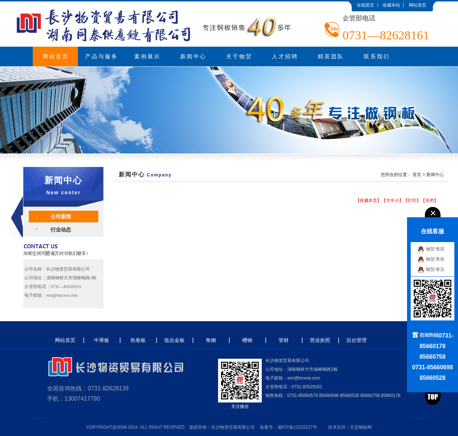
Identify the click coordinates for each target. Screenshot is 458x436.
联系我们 (377, 56)
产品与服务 (101, 56)
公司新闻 (61, 216)
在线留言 (365, 5)
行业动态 (61, 230)
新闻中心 (193, 56)
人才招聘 (285, 56)
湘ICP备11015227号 (297, 427)
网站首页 (417, 5)
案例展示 (147, 56)
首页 (416, 174)
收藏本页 (368, 200)
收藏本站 (391, 5)
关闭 (429, 200)
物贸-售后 (435, 269)
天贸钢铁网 (361, 427)
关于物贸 (239, 56)
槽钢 (247, 340)
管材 (284, 340)
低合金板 (174, 340)
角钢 (211, 340)
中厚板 (101, 340)
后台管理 (356, 340)
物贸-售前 (435, 249)
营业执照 (320, 340)
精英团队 (331, 56)
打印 (412, 200)
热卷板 (138, 340)
